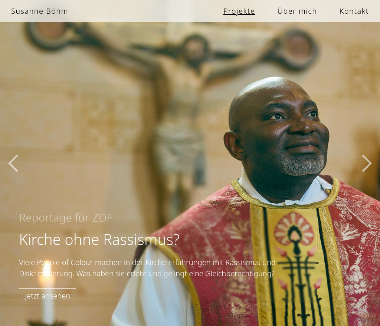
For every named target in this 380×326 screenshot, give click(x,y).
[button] (15, 163)
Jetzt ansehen (47, 296)
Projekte (239, 11)
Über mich (297, 11)
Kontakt (354, 11)
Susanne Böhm (39, 11)
